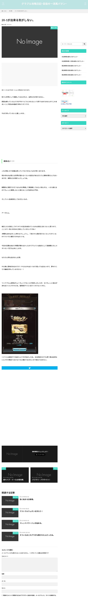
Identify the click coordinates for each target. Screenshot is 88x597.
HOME (4, 11)
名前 (3, 574)
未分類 (10, 11)
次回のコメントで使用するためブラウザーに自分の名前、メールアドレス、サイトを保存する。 (30, 595)
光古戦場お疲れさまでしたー (70, 56)
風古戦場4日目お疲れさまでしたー (71, 65)
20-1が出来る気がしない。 (21, 11)
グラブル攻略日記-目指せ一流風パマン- (44, 4)
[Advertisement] (30, 74)
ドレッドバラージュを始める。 (31, 523)
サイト (3, 588)
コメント (5, 556)
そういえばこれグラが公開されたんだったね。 (37, 535)
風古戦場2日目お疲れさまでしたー (71, 75)
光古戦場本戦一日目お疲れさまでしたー (73, 61)
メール (3, 581)
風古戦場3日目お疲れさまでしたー (71, 70)
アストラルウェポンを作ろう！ (31, 511)
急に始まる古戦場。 (27, 499)
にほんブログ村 (66, 104)
